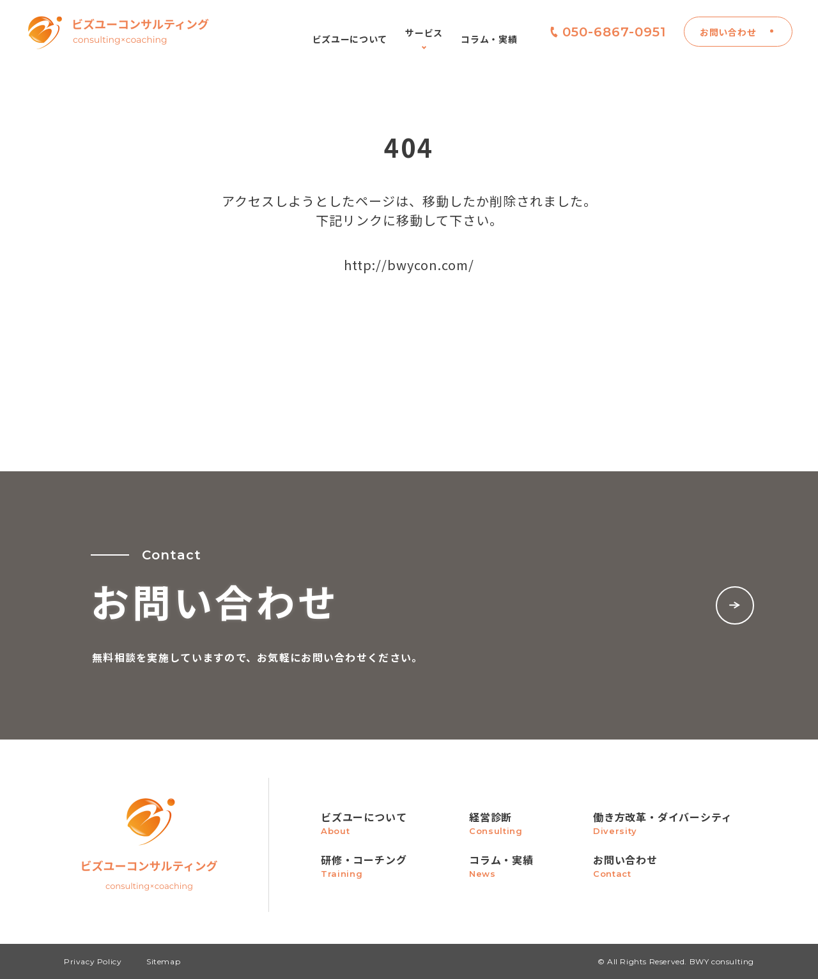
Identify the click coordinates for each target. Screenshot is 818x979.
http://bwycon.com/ (409, 264)
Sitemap (163, 961)
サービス (424, 38)
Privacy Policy (92, 961)
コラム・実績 (489, 38)
